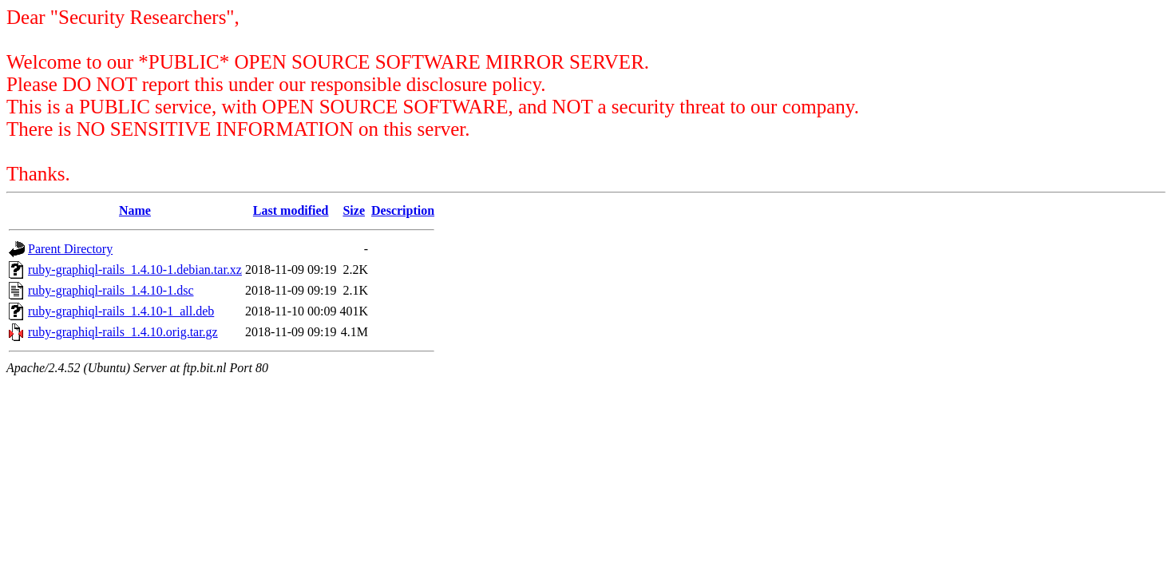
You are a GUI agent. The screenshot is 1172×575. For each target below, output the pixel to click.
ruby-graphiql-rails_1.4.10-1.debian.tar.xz (135, 269)
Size (353, 210)
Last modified (291, 210)
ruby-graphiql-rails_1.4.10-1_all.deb (121, 311)
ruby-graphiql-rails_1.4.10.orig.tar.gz (123, 332)
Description (402, 210)
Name (135, 210)
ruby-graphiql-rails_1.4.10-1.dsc (111, 290)
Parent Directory (70, 249)
